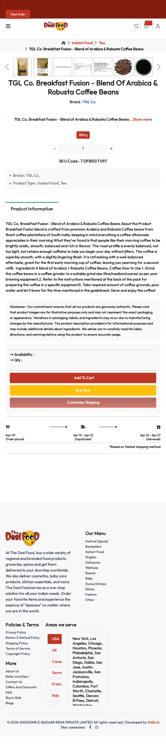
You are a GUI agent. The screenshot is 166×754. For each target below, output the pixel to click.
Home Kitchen (95, 584)
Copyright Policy (18, 654)
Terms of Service (18, 648)
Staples (90, 557)
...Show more (141, 119)
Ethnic (90, 589)
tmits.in (153, 722)
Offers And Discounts (21, 687)
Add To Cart (83, 377)
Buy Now (83, 390)
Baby (89, 578)
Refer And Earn (17, 677)
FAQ (9, 692)
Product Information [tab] (32, 209)
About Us (12, 671)
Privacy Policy (16, 632)
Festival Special (96, 541)
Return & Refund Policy (22, 638)
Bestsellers (93, 547)
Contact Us (14, 682)
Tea (102, 43)
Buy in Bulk (13, 698)
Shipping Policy (17, 643)
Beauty (90, 573)
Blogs (10, 703)
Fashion (91, 594)
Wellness (91, 568)
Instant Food (82, 43)
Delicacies (92, 562)
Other (89, 600)
